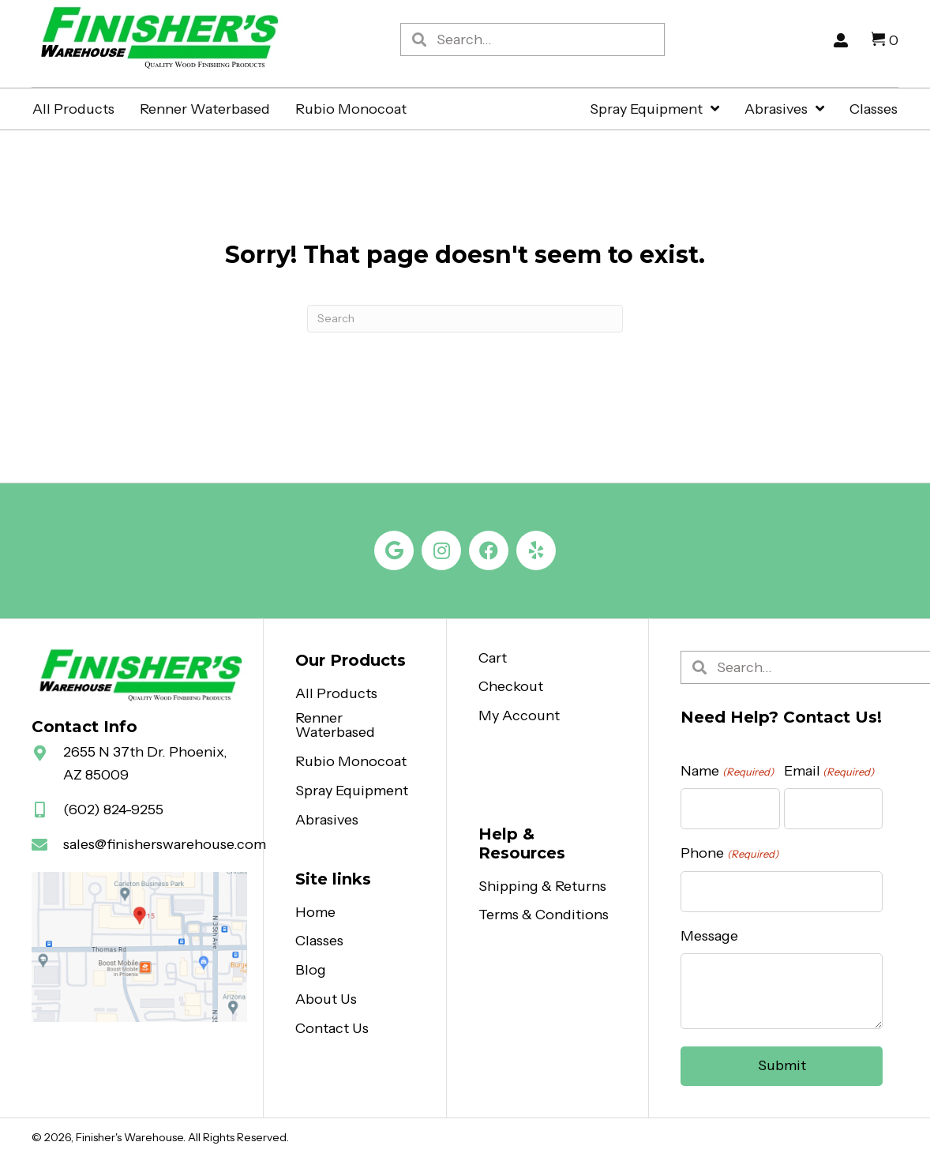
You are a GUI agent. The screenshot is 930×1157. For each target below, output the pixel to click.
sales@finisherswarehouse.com (164, 844)
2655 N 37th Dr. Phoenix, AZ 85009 (145, 763)
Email (829, 771)
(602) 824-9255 (113, 809)
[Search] (465, 318)
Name (727, 771)
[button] (394, 550)
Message (709, 936)
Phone (729, 853)
